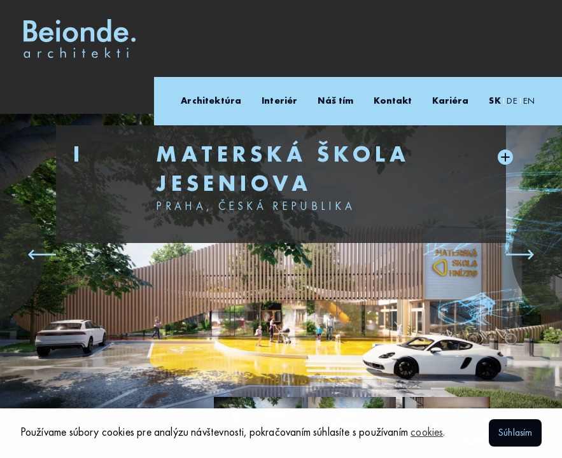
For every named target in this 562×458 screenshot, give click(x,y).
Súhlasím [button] (515, 433)
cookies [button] (427, 432)
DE (512, 101)
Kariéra (450, 101)
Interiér (279, 101)
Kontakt (393, 101)
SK (494, 101)
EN (529, 101)
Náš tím (335, 101)
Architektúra (211, 101)
